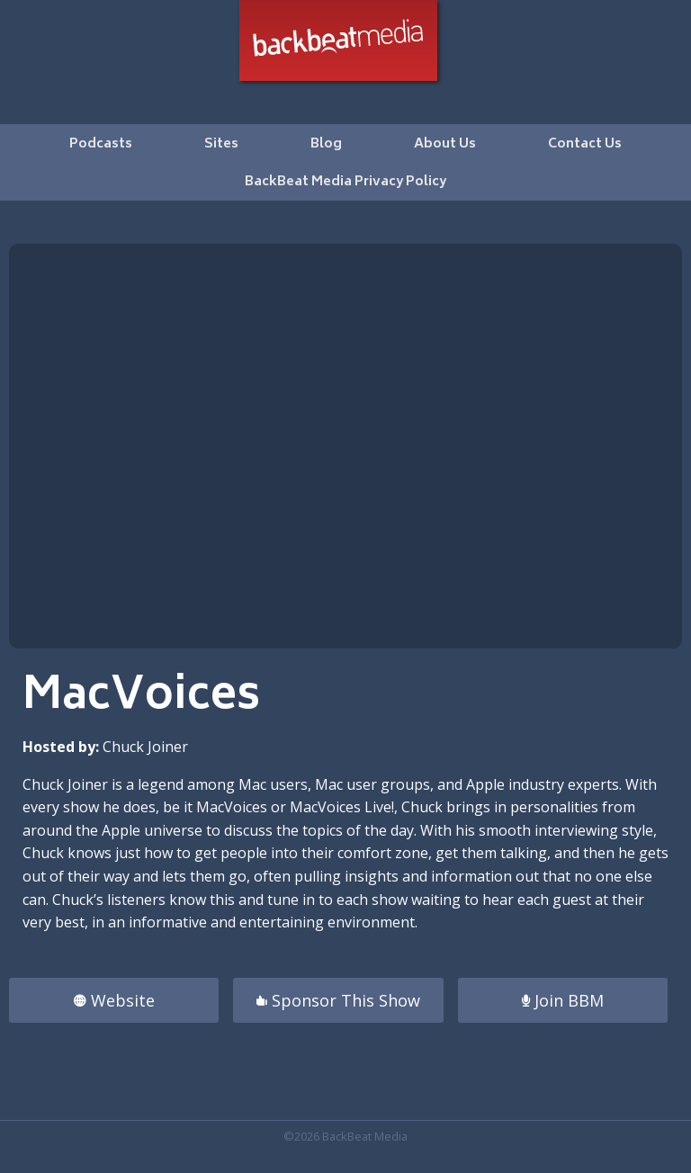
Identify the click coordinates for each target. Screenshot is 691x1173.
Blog (326, 144)
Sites (221, 144)
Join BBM (563, 1000)
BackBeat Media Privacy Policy (345, 182)
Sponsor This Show (338, 1000)
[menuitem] (100, 143)
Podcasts (100, 144)
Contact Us (585, 144)
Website (114, 1000)
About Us (445, 144)
